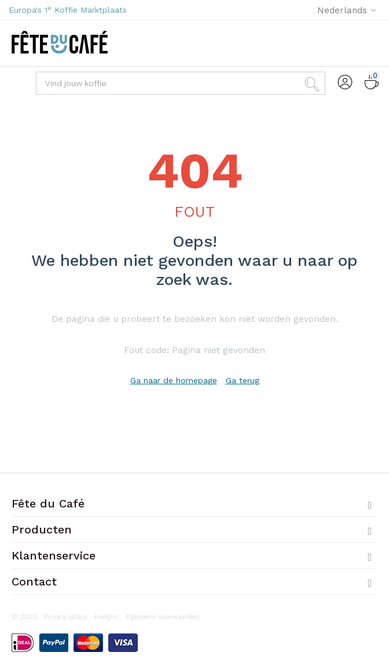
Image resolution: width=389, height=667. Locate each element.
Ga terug (242, 380)
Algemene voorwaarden (162, 617)
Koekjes (106, 617)
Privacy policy (65, 617)
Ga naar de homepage (173, 380)
